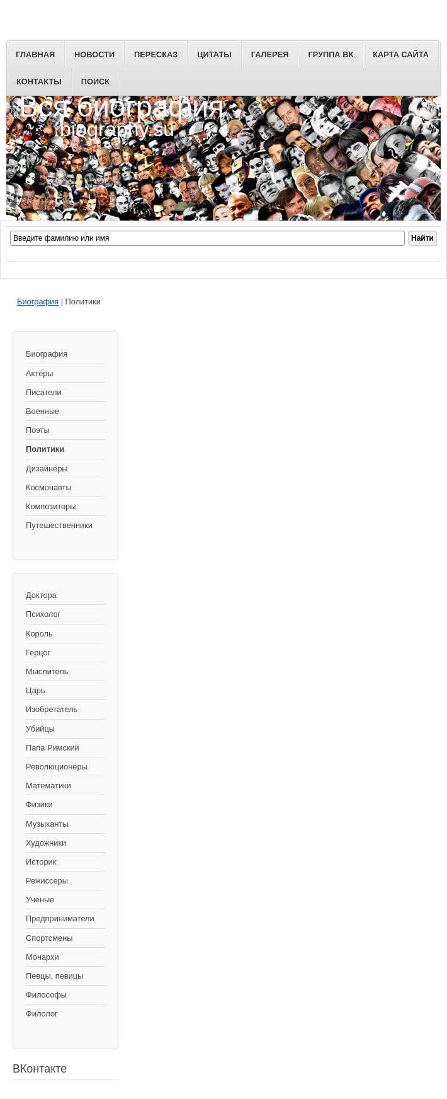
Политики (45, 449)
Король (39, 633)
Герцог (38, 652)
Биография (38, 301)
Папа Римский (52, 747)
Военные (42, 411)
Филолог (42, 1013)
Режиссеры (47, 880)
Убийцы (40, 729)
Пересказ (156, 54)
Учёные (40, 899)
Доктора (41, 595)
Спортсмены (49, 938)
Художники (46, 843)
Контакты (39, 81)
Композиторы (51, 506)
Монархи (42, 957)
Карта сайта (401, 54)
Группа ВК (330, 54)
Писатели (44, 392)
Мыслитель (47, 671)
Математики (48, 785)
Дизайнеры (46, 468)
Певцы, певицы (54, 976)
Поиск (95, 81)
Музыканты (47, 824)
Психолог (43, 614)
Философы (46, 994)
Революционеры (57, 766)
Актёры (40, 373)
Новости (94, 54)
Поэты (38, 430)
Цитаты (214, 54)
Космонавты (49, 487)
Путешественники (59, 525)
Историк (41, 861)
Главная (35, 54)
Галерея (270, 54)
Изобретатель (51, 709)
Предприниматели (60, 918)
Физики (39, 804)
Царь (35, 690)
